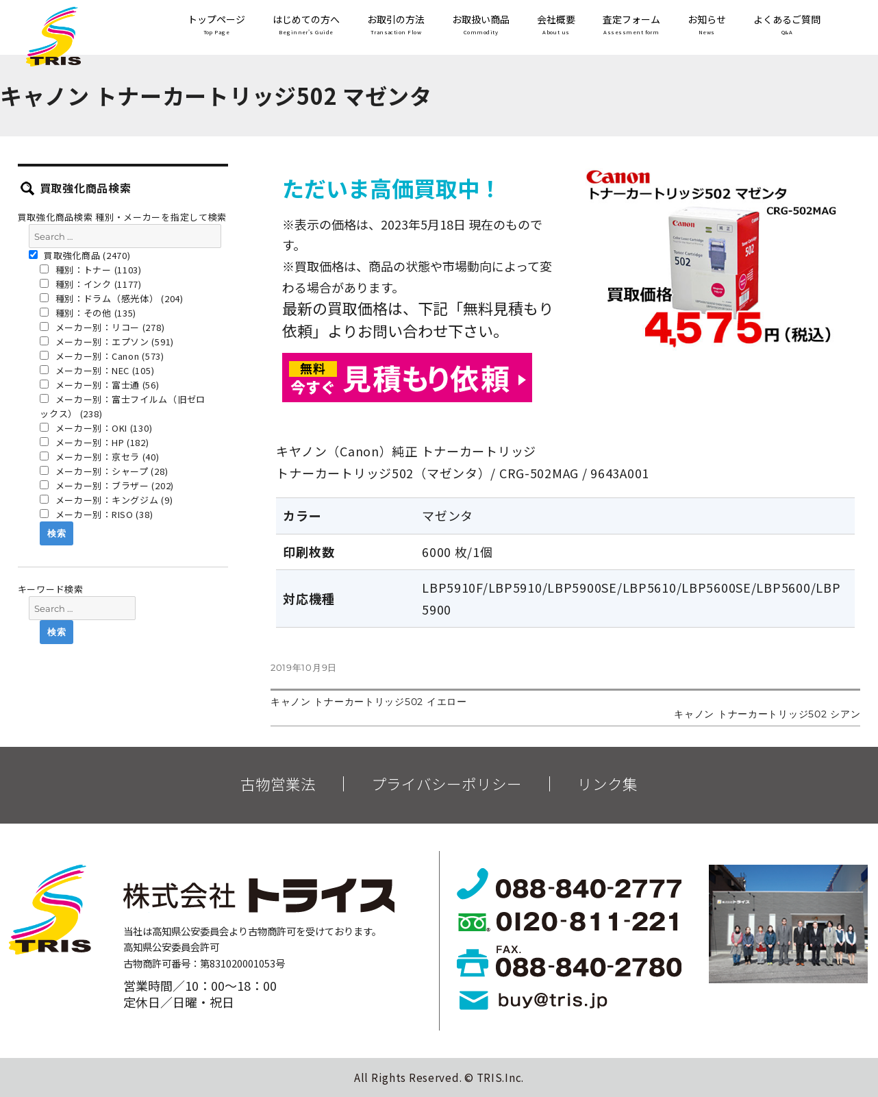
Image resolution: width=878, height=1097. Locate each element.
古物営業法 (278, 783)
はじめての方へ (306, 26)
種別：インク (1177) (91, 284)
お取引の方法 (396, 26)
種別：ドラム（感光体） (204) (112, 298)
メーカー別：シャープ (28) (104, 471)
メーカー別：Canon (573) (102, 355)
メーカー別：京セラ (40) (100, 456)
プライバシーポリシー (446, 783)
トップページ (216, 26)
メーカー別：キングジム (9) (106, 499)
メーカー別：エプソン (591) (107, 341)
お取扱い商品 (481, 26)
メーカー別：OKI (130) (96, 427)
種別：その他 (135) (88, 312)
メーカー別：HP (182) (94, 442)
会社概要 (556, 26)
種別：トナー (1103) (91, 269)
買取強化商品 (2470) (80, 255)
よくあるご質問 (786, 26)
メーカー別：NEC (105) (97, 370)
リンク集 (607, 783)
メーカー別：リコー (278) (102, 327)
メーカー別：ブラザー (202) (107, 485)
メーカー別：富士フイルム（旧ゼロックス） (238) (122, 406)
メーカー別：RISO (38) (96, 514)
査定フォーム (631, 26)
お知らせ (707, 26)
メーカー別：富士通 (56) (100, 384)
